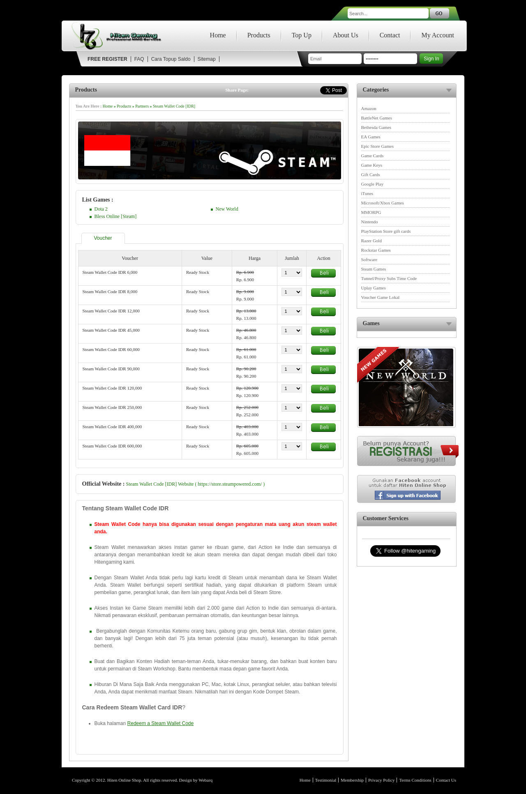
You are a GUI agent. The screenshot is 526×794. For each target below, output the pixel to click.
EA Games (371, 136)
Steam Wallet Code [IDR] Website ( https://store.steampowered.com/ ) (195, 484)
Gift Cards (370, 174)
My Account (437, 35)
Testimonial (326, 780)
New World (227, 209)
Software (369, 259)
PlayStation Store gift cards (386, 231)
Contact (390, 35)
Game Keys (372, 165)
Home (218, 35)
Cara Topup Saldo (171, 59)
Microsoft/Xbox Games (382, 202)
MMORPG (371, 212)
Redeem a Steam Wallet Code (160, 723)
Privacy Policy (381, 780)
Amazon (368, 108)
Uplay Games (373, 287)
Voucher (103, 238)
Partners (142, 106)
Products (258, 35)
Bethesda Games (376, 127)
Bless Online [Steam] (116, 216)
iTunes (367, 193)
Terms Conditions (415, 780)
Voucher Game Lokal (380, 297)
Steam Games (373, 268)
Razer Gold (371, 240)
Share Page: (237, 89)
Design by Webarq (195, 780)
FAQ (139, 59)
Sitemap (207, 59)
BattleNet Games (376, 117)
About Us (345, 35)
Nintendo (369, 221)
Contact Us (446, 780)
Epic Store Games (377, 146)
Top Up (301, 35)
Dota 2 (101, 209)
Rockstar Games (376, 250)
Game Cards (372, 155)
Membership (352, 780)
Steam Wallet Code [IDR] (174, 106)
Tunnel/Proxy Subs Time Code (389, 278)
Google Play (372, 183)
